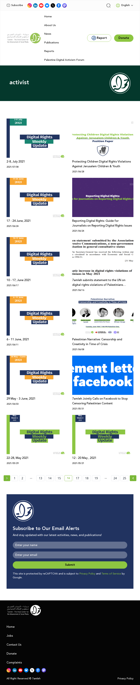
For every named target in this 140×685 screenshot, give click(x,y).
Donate (12, 653)
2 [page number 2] (22, 478)
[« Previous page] (7, 478)
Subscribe (15, 5)
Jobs (10, 636)
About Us (50, 25)
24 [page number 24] (115, 478)
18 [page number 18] (86, 478)
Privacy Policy (87, 574)
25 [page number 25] (124, 478)
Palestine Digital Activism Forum (64, 60)
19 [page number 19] (96, 478)
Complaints (14, 662)
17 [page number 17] (77, 478)
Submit (70, 565)
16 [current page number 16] (69, 478)
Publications (51, 42)
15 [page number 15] (59, 478)
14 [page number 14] (49, 478)
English (123, 5)
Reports (49, 51)
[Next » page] (133, 478)
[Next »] (133, 478)
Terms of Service (111, 574)
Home (48, 16)
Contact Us (14, 645)
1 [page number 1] (14, 478)
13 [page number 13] (40, 478)
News (47, 34)
